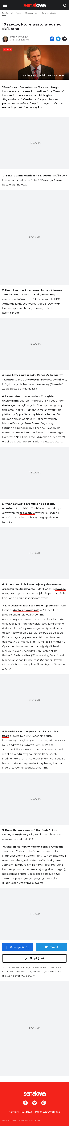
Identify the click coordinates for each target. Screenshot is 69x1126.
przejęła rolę (20, 834)
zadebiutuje (27, 512)
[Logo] (34, 1093)
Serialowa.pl (7, 13)
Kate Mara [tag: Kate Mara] (26, 972)
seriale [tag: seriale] (6, 976)
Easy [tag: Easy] (31, 967)
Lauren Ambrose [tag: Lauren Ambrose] (54, 972)
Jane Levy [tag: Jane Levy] (15, 972)
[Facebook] (25, 1103)
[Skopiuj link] (64, 39)
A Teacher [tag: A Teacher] (14, 967)
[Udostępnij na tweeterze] (58, 39)
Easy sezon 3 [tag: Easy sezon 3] (41, 967)
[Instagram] (43, 1103)
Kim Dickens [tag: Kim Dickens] (38, 972)
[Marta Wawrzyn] (21, 36)
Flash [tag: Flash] (51, 967)
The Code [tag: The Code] (15, 976)
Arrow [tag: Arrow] (24, 967)
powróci (29, 180)
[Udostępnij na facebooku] (52, 39)
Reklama (26, 1112)
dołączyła (35, 379)
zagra (5, 735)
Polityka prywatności (47, 1112)
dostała (7, 405)
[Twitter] (34, 1103)
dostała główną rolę (26, 610)
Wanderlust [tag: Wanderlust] (27, 976)
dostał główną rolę (43, 294)
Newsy (19, 13)
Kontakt (14, 1112)
